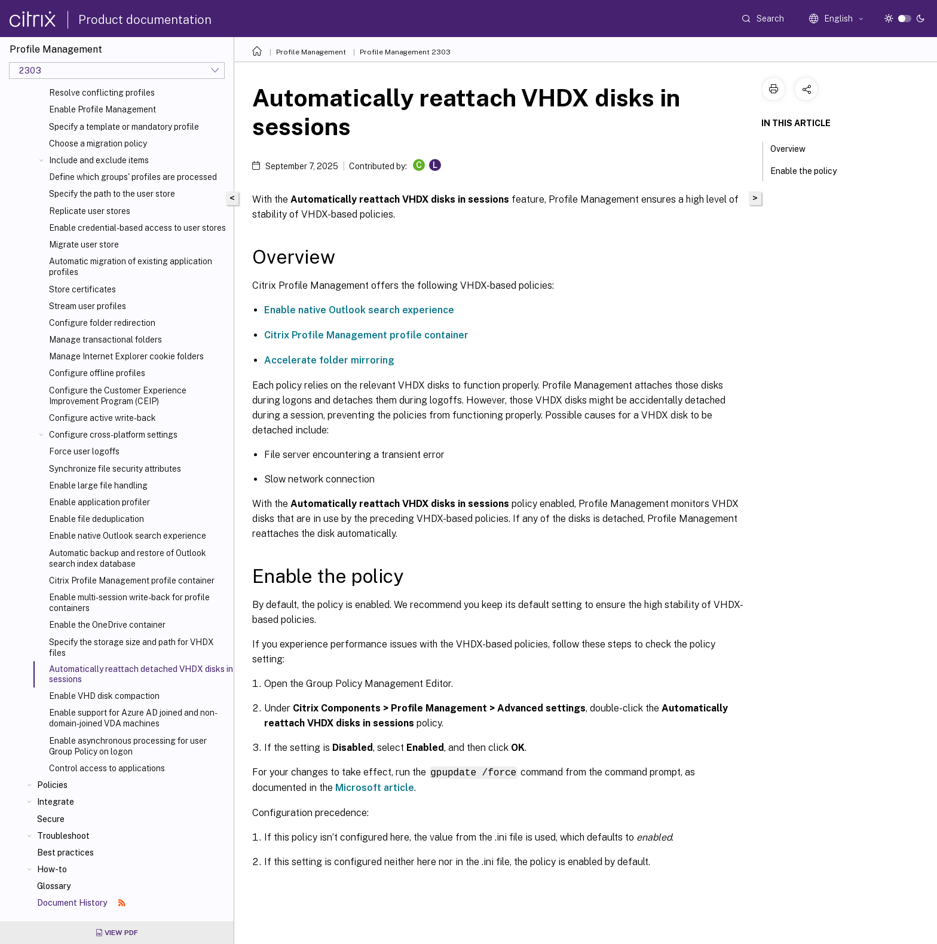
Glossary (54, 886)
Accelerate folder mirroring (329, 360)
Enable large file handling (98, 485)
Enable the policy (810, 170)
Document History (81, 903)
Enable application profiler (99, 502)
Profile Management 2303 (405, 52)
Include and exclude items (99, 160)
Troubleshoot (63, 836)
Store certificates (82, 289)
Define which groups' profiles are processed (133, 177)
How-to (52, 869)
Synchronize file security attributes (115, 468)
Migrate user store (84, 244)
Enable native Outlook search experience (127, 535)
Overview (794, 148)
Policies (52, 785)
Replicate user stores (89, 211)
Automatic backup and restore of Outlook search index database (127, 558)
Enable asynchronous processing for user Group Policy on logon (128, 746)
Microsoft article (374, 787)
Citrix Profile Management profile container (132, 580)
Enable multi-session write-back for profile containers (129, 602)
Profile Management (311, 52)
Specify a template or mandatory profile (124, 127)
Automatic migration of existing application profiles (130, 266)
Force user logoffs (84, 451)
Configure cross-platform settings (113, 434)
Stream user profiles (87, 306)
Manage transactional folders (105, 339)
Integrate (55, 801)
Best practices (65, 852)
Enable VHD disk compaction (104, 696)
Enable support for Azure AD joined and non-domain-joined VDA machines (133, 718)
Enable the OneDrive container (107, 625)
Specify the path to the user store (112, 193)
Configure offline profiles (97, 373)
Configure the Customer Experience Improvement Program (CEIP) (117, 396)
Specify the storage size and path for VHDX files (131, 647)
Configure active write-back (102, 418)
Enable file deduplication (96, 519)
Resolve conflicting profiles (102, 92)
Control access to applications (107, 768)
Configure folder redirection (102, 323)
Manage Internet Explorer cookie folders (126, 356)
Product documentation (145, 20)
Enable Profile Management (102, 109)
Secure (51, 819)
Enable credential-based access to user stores (137, 228)
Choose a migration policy (98, 143)
